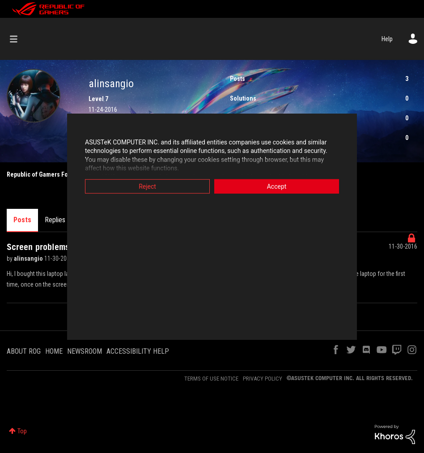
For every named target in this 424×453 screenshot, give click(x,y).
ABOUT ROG (24, 351)
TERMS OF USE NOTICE (211, 378)
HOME (54, 351)
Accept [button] (277, 186)
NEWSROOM (84, 351)
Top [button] (22, 431)
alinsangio (29, 258)
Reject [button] (147, 186)
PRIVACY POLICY (262, 378)
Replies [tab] (55, 220)
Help (387, 38)
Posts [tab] (22, 220)
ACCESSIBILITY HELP (137, 351)
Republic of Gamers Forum (43, 174)
